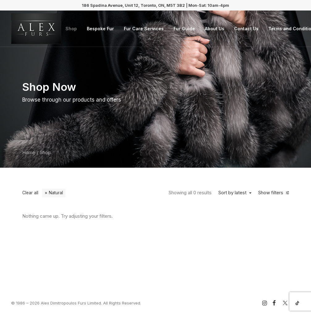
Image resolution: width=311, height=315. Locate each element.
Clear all (30, 192)
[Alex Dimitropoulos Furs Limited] (36, 28)
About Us (214, 28)
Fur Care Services (144, 28)
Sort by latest (232, 192)
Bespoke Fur (100, 28)
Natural (56, 192)
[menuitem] (71, 28)
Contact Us (246, 28)
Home (28, 152)
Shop (71, 28)
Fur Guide (184, 28)
